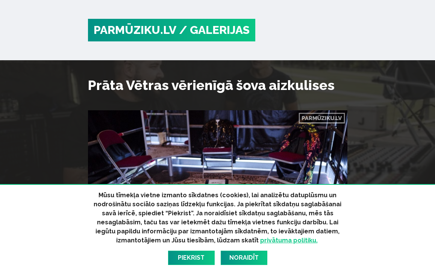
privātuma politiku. (289, 240)
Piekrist (191, 257)
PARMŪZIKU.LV (135, 30)
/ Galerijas (214, 30)
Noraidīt (244, 257)
